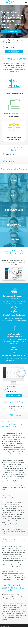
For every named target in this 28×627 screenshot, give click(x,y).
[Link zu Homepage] (12, 3)
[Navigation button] (26, 2)
